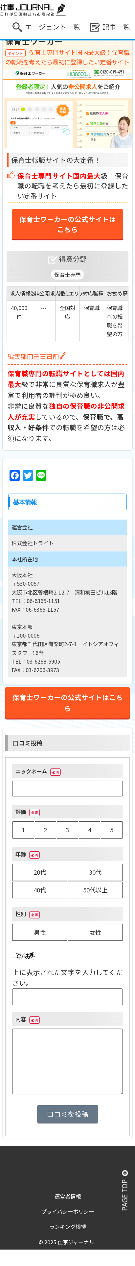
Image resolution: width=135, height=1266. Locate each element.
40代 (40, 890)
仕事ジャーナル (76, 1242)
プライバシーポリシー (67, 1211)
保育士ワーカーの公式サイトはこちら (67, 224)
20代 (40, 872)
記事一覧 (110, 27)
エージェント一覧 (46, 27)
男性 (40, 932)
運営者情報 (68, 1196)
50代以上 (95, 890)
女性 (95, 932)
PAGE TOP (124, 1190)
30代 (95, 872)
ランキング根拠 (67, 1226)
